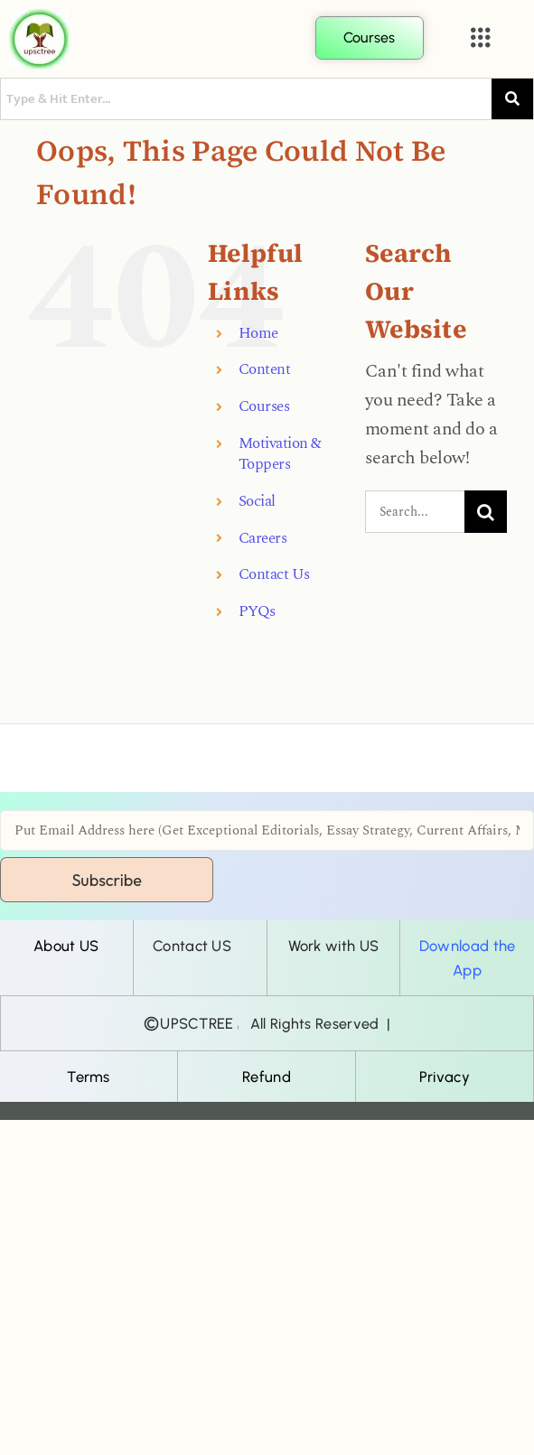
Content (265, 370)
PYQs (257, 612)
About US (65, 946)
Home (258, 333)
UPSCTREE (196, 1023)
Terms (88, 1077)
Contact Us (274, 575)
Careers (263, 538)
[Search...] (414, 511)
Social (257, 501)
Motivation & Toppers (280, 455)
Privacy (444, 1077)
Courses (264, 407)
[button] (480, 38)
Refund (266, 1077)
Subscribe (106, 880)
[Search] (485, 511)
